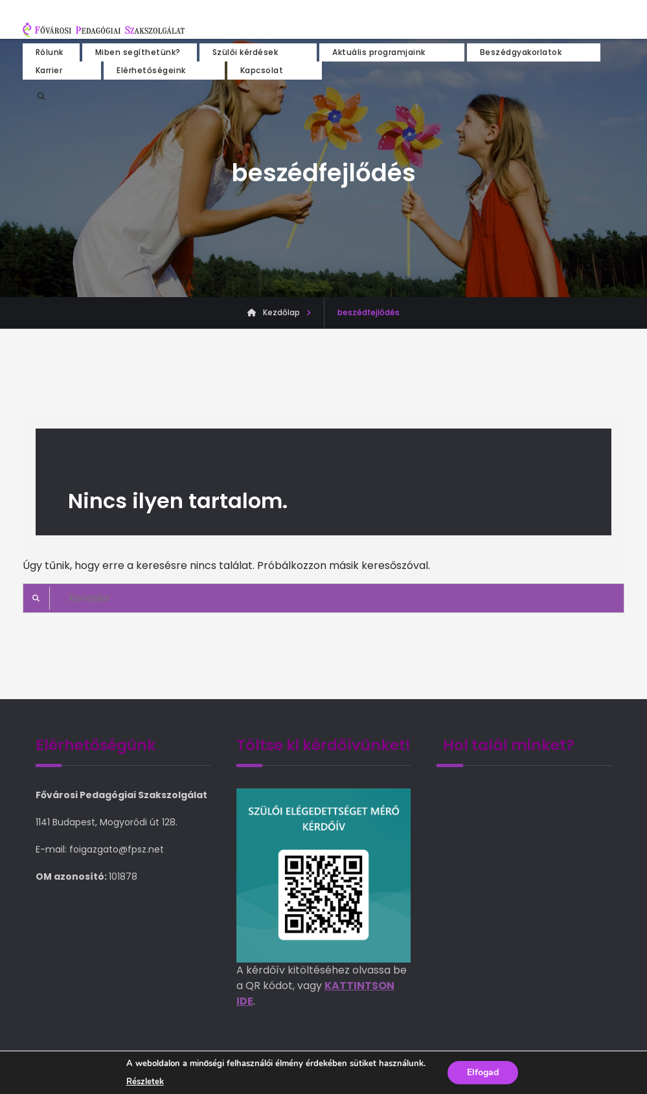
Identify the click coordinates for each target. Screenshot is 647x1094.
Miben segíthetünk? (138, 52)
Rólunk (49, 52)
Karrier (49, 70)
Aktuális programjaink (379, 52)
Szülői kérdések (245, 52)
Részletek (145, 1082)
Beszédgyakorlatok (521, 52)
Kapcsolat (262, 70)
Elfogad (483, 1072)
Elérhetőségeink (151, 70)
